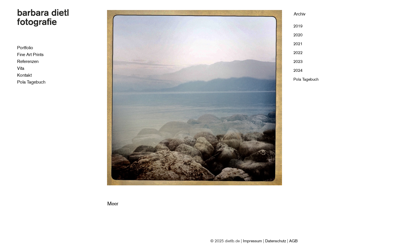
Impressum (252, 240)
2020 (298, 34)
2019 (298, 26)
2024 (298, 70)
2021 (298, 43)
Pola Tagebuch (306, 79)
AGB (293, 240)
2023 (298, 61)
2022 (298, 52)
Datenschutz (275, 240)
